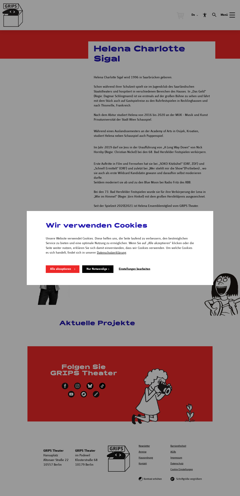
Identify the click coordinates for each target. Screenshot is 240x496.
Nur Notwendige (97, 269)
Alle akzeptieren (60, 269)
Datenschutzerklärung (111, 252)
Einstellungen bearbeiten (134, 269)
